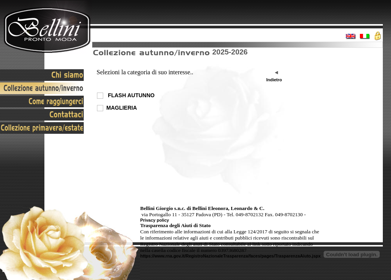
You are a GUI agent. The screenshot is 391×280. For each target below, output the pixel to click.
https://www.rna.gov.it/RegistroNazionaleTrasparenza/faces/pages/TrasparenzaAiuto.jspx (230, 256)
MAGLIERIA (121, 108)
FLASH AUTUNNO (130, 95)
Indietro (274, 79)
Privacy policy (154, 220)
